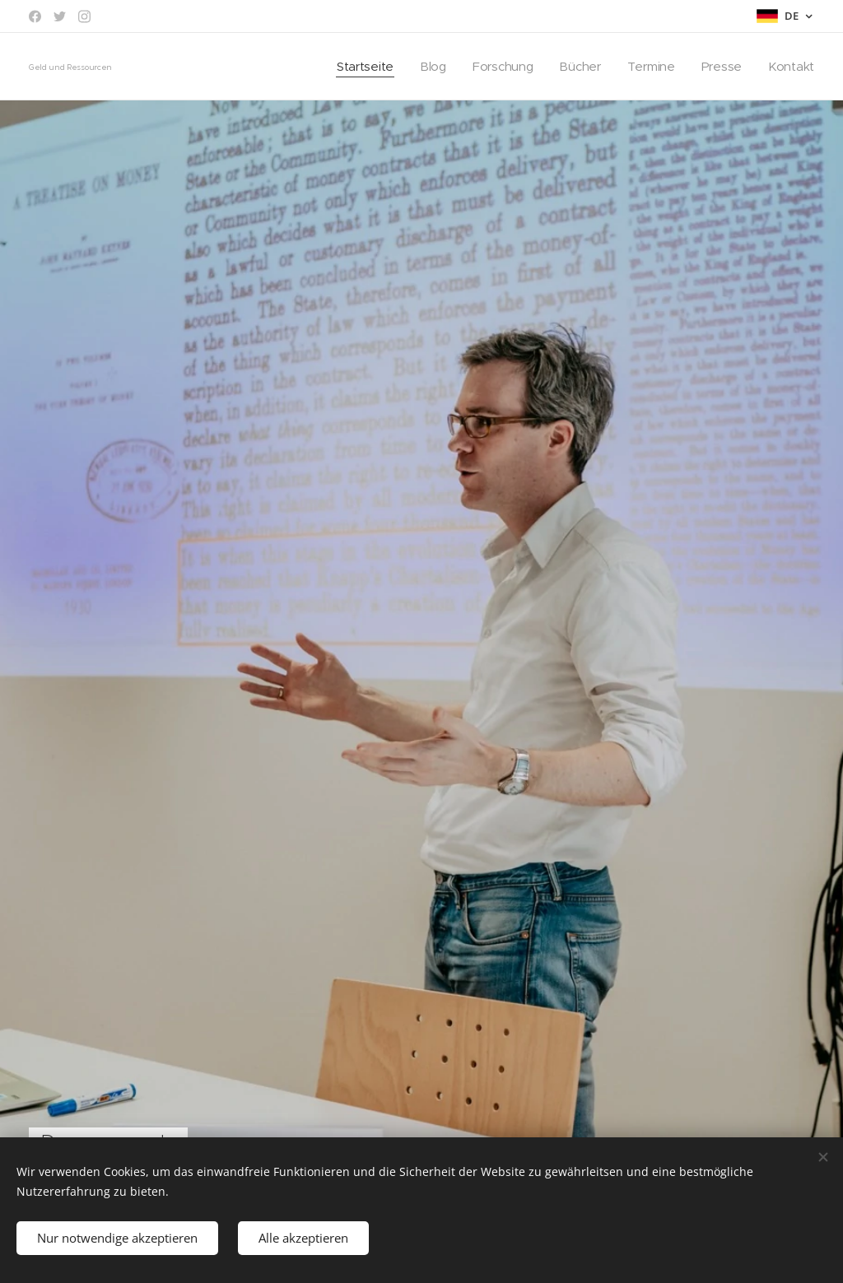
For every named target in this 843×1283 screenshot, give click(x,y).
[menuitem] (359, 66)
